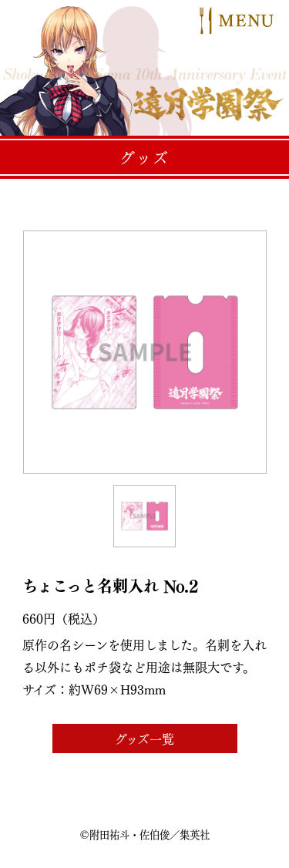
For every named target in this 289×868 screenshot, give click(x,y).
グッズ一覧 (144, 738)
